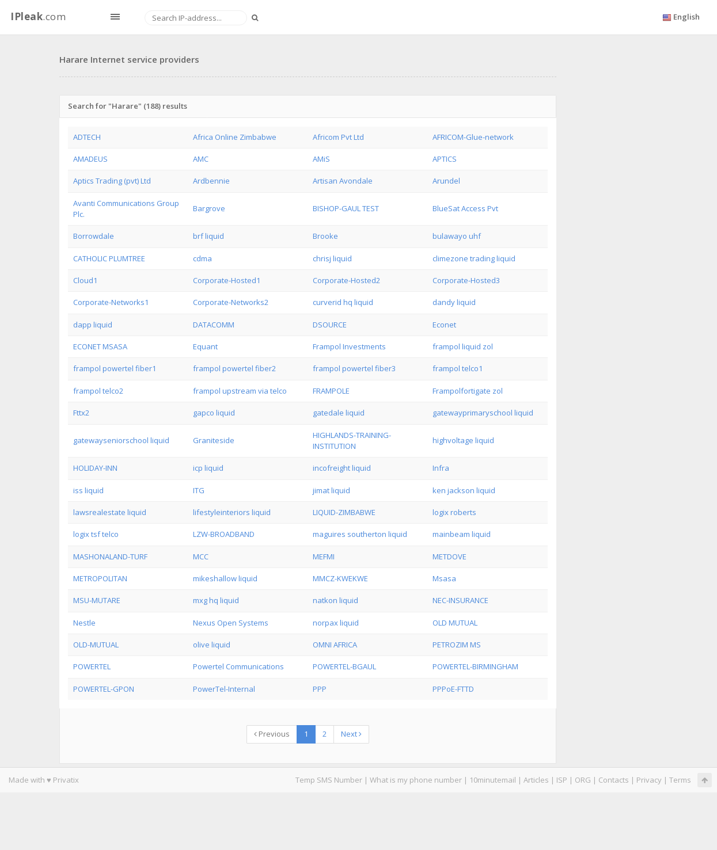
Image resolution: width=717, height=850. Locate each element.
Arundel (446, 181)
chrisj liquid (332, 258)
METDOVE (449, 556)
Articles (536, 780)
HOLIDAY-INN (95, 468)
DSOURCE (330, 324)
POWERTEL (92, 666)
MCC (200, 556)
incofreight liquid (342, 468)
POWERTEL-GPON (103, 689)
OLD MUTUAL (455, 623)
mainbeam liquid (462, 534)
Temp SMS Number (328, 780)
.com (38, 16)
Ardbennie (211, 181)
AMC (200, 159)
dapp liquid (92, 324)
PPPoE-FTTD (453, 689)
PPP (320, 689)
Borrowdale (93, 236)
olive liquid (211, 644)
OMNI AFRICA (335, 644)
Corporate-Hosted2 (346, 280)
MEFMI (324, 556)
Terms (680, 780)
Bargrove (209, 208)
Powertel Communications (238, 666)
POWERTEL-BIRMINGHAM (475, 666)
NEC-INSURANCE (460, 600)
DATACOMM (213, 324)
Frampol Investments (349, 346)
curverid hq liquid (343, 302)
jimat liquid (331, 490)
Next (351, 734)
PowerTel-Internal (224, 689)
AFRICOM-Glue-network (473, 137)
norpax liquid (336, 623)
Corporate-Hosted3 (466, 280)
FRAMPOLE (331, 391)
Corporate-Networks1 (111, 302)
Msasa (444, 578)
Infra (441, 468)
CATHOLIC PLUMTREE (109, 258)
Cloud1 (85, 280)
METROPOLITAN (100, 578)
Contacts (613, 780)
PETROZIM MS (457, 644)
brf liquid (208, 236)
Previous (272, 734)
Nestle (84, 623)
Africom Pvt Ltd (338, 137)
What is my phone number (416, 780)
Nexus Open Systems (230, 623)
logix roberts (454, 512)
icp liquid (208, 468)
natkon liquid (335, 600)
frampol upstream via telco (240, 391)
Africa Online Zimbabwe (234, 137)
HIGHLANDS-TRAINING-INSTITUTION (352, 440)
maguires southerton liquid (360, 534)
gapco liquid (214, 412)
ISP (561, 780)
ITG (198, 490)
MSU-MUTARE (96, 600)
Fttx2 (81, 412)
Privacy (649, 780)
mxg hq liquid (216, 600)
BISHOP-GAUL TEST (346, 208)
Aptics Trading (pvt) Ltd (112, 181)
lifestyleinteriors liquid (232, 512)
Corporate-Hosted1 (226, 280)
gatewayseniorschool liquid (121, 440)
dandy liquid (454, 302)
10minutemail (492, 780)
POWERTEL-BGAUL (344, 666)
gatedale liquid (339, 412)
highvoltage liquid (463, 440)
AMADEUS (90, 159)
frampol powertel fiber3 (354, 368)
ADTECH (87, 137)
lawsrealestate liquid (109, 512)
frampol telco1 (458, 368)
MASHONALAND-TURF (110, 556)
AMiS (321, 159)
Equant (205, 346)
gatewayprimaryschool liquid (483, 412)
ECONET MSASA (100, 346)
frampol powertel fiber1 (114, 368)
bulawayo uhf (457, 236)
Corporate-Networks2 (230, 302)
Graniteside (213, 440)
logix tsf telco (96, 534)
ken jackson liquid (464, 490)
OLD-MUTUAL (96, 644)
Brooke (325, 236)
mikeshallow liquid (225, 578)
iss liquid (88, 490)
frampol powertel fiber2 (234, 368)
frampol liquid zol (463, 346)
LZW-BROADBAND (224, 534)
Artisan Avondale (343, 181)
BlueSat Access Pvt (465, 208)
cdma (202, 258)
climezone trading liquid (474, 258)
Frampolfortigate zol (468, 391)
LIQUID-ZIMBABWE (344, 512)
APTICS (445, 159)
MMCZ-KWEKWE (340, 578)
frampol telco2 (98, 391)
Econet (444, 324)
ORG (583, 780)
